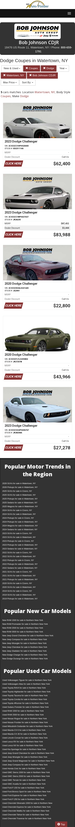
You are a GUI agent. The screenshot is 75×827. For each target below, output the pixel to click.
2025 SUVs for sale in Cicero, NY (17, 491)
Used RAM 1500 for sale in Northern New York (23, 711)
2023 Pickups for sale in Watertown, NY (20, 545)
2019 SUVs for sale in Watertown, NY (19, 595)
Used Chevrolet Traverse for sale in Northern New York (26, 818)
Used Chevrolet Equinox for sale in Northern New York (26, 807)
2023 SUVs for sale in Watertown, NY (19, 537)
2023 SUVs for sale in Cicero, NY (17, 533)
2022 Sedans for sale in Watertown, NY (19, 568)
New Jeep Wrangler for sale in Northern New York (24, 643)
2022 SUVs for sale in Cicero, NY (17, 552)
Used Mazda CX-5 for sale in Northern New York (23, 730)
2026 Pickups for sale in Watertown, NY (20, 487)
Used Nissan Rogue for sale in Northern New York (24, 718)
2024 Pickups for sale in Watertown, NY (20, 522)
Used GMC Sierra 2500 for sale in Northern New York (26, 776)
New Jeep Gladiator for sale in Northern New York (24, 651)
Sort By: (27, 82)
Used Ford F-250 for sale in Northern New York (23, 799)
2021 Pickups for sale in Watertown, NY (20, 579)
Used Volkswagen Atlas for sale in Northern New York (26, 684)
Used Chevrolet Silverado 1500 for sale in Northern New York (27, 803)
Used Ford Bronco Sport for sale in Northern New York (26, 791)
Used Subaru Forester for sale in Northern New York (25, 707)
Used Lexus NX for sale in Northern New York (22, 745)
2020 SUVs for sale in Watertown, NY (19, 587)
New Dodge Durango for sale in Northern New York (25, 658)
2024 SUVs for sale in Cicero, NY (17, 510)
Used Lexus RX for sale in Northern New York (22, 741)
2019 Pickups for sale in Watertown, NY (20, 598)
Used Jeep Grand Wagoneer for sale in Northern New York (28, 761)
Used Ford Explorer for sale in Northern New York (24, 795)
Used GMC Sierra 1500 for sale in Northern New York (26, 772)
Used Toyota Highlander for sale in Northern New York (26, 691)
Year (63, 68)
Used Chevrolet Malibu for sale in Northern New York (25, 811)
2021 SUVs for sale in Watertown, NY (19, 575)
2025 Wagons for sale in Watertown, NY (20, 506)
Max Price (10, 82)
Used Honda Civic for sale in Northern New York (23, 768)
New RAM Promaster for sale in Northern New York (25, 624)
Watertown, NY (13, 75)
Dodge (48, 68)
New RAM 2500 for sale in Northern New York (22, 628)
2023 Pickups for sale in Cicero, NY (18, 541)
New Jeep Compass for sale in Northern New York (24, 639)
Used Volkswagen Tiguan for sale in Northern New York (27, 680)
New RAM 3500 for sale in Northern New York (22, 632)
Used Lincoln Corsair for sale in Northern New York (25, 738)
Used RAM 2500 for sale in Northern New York (23, 715)
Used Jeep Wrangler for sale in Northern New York (24, 757)
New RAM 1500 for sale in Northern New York (22, 620)
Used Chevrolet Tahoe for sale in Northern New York (25, 814)
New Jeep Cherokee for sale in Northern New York (24, 647)
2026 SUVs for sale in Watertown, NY (19, 483)
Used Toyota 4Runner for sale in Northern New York (25, 703)
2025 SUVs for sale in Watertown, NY (19, 495)
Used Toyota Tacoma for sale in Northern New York (25, 695)
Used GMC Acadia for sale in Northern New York (24, 784)
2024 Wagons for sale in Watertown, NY (20, 525)
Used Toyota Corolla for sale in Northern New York (24, 699)
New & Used (12, 68)
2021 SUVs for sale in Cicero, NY (17, 572)
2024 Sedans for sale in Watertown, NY (19, 529)
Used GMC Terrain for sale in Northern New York (24, 780)
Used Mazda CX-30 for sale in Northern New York (24, 734)
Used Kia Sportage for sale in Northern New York (24, 749)
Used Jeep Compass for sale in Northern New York (25, 765)
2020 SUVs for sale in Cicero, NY (17, 583)
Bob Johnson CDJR (42, 75)
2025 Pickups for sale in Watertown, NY (20, 499)
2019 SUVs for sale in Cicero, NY (17, 591)
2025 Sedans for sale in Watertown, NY (19, 502)
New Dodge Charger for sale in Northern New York (24, 655)
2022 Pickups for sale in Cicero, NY (18, 560)
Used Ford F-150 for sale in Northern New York (23, 788)
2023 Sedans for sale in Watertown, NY (19, 549)
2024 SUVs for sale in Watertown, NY (19, 514)
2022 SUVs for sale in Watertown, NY (19, 556)
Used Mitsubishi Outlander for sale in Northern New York (27, 726)
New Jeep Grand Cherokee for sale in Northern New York (27, 635)
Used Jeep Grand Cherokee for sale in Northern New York (28, 753)
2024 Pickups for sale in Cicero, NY (18, 518)
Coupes (31, 68)
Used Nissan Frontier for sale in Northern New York (25, 722)
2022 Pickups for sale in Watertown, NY (20, 564)
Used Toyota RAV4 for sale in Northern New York (24, 688)
